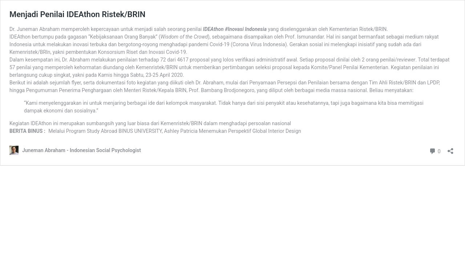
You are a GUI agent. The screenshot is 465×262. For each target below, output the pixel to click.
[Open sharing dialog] (450, 148)
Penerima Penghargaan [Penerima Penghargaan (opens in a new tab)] (85, 90)
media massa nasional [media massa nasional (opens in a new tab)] (341, 90)
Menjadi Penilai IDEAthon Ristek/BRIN (77, 14)
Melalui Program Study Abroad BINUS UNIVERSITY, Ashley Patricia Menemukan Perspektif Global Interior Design (174, 131)
